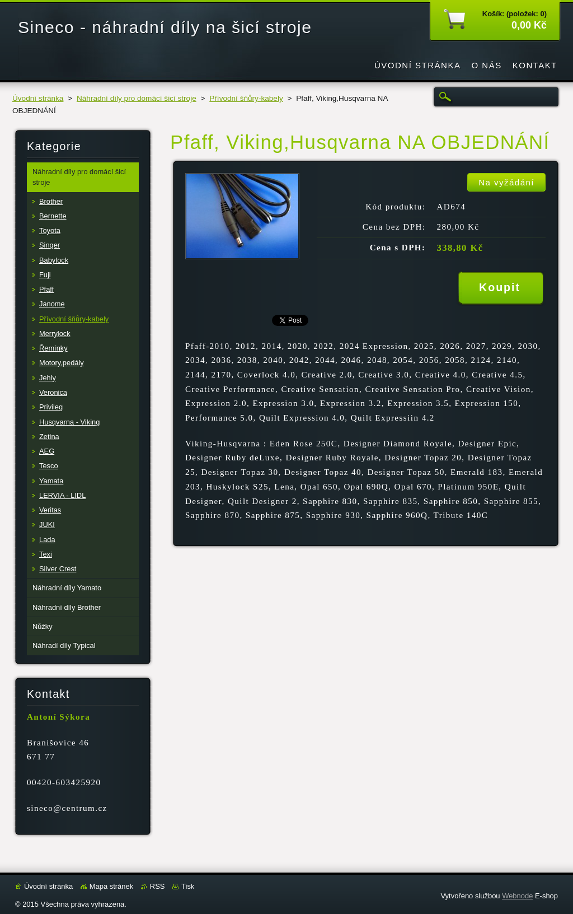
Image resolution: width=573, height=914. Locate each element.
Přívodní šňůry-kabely (246, 98)
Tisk (187, 886)
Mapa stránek (111, 886)
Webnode (517, 896)
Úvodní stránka (37, 98)
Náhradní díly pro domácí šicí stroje (136, 98)
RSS (157, 886)
